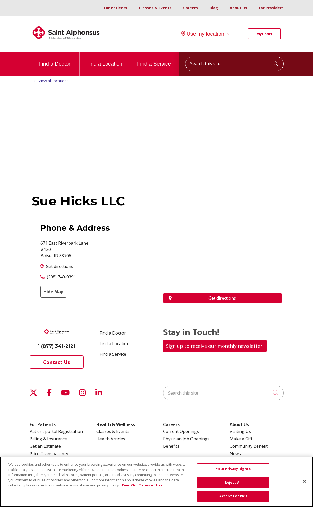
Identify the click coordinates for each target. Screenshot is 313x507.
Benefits (171, 446)
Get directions (59, 266)
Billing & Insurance (48, 439)
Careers (190, 7)
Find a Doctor (54, 59)
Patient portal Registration (56, 431)
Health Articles (110, 439)
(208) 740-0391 (61, 277)
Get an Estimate (45, 446)
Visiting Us (240, 431)
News (235, 453)
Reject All (233, 482)
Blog (214, 7)
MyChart (264, 33)
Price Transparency (49, 453)
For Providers (271, 7)
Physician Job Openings (186, 439)
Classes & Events (155, 7)
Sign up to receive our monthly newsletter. (215, 346)
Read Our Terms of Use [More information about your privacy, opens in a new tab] (142, 485)
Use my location (202, 34)
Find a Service (154, 59)
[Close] (304, 481)
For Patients (115, 7)
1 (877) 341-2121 (56, 346)
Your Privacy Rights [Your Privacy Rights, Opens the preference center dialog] (233, 468)
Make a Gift (241, 439)
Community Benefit (249, 446)
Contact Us (56, 362)
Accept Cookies (233, 496)
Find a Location (104, 59)
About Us (238, 7)
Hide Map (53, 292)
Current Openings (181, 431)
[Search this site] (234, 64)
